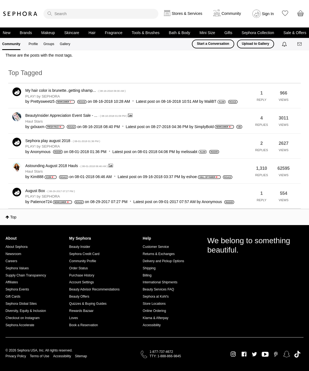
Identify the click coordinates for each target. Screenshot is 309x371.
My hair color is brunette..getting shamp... (75, 90)
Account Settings (81, 282)
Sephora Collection (258, 33)
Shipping (149, 268)
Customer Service (156, 247)
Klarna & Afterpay (155, 318)
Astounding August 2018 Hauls (66, 166)
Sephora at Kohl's (156, 296)
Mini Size (207, 33)
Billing (147, 275)
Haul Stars (34, 121)
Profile (33, 44)
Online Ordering (154, 311)
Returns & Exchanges (159, 254)
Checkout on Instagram (22, 318)
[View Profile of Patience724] (41, 202)
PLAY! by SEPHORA (42, 96)
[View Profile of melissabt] (189, 151)
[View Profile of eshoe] (191, 177)
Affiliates (11, 282)
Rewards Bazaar (81, 311)
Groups (48, 44)
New (6, 33)
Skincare (71, 33)
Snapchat (286, 354)
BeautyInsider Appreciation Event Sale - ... (76, 115)
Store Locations (154, 304)
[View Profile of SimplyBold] (204, 126)
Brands (26, 33)
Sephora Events (17, 289)
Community (11, 44)
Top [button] (13, 217)
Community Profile (82, 261)
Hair (92, 33)
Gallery (65, 44)
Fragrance (113, 33)
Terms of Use (39, 356)
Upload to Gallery (255, 44)
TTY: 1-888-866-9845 (165, 356)
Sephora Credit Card (84, 254)
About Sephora (16, 247)
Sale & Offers (294, 33)
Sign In (268, 14)
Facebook (244, 354)
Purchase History (81, 275)
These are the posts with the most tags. (39, 55)
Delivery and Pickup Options (163, 261)
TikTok (297, 354)
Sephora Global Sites (21, 304)
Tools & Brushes (145, 33)
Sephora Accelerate (19, 325)
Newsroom (13, 254)
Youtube (265, 354)
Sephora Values (17, 268)
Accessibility (152, 325)
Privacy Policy (15, 356)
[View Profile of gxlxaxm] (38, 126)
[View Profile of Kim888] (37, 177)
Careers (11, 261)
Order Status (78, 268)
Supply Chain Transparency (25, 275)
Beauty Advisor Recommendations (94, 289)
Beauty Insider (79, 247)
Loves (73, 318)
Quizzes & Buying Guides (88, 304)
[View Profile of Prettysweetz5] (43, 101)
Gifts (228, 33)
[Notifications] (285, 44)
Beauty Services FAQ (158, 289)
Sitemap (81, 356)
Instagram (233, 354)
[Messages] (299, 44)
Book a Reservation (83, 325)
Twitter (254, 354)
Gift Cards (12, 296)
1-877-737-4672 (161, 352)
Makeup (48, 33)
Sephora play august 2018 (62, 141)
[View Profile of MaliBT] (210, 101)
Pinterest (275, 354)
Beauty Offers (79, 296)
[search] (100, 14)
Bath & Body (179, 33)
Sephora (20, 14)
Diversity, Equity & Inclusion (25, 311)
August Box (50, 191)
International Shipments (160, 282)
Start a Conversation (213, 44)
